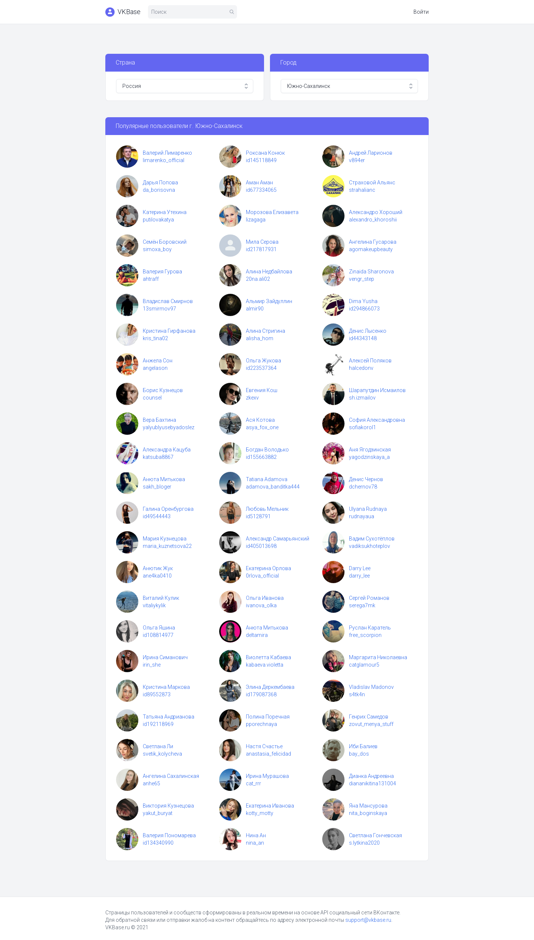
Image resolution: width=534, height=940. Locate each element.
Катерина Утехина (165, 212)
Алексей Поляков (370, 361)
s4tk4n (357, 694)
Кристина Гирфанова (169, 331)
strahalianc (362, 190)
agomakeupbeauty (371, 249)
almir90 (255, 309)
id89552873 (157, 694)
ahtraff (151, 279)
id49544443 (157, 516)
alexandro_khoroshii (373, 220)
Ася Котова (260, 420)
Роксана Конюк (265, 153)
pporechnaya (261, 724)
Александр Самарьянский (277, 539)
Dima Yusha (363, 301)
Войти (421, 12)
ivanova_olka (261, 605)
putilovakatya (158, 220)
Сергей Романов (369, 598)
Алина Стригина (265, 331)
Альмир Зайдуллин (269, 301)
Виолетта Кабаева (268, 657)
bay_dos (359, 754)
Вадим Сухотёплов (372, 539)
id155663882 (261, 457)
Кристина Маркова (166, 687)
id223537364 (261, 368)
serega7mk (362, 605)
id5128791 (258, 516)
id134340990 (158, 843)
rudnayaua (361, 516)
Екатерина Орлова (268, 568)
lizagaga (256, 220)
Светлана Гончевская (375, 835)
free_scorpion (365, 635)
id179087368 (261, 694)
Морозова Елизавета (272, 212)
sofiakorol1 (362, 427)
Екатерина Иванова (270, 806)
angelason (155, 368)
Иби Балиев (363, 746)
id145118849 (261, 160)
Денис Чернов (366, 479)
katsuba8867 (158, 457)
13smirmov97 (159, 309)
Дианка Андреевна (371, 776)
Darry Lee (359, 568)
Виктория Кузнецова (168, 806)
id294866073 (364, 309)
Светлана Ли (158, 746)
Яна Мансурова (368, 806)
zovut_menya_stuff (371, 724)
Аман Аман (259, 182)
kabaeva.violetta (264, 665)
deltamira (257, 635)
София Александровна (377, 420)
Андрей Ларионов (370, 153)
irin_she (152, 665)
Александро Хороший (375, 212)
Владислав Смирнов (168, 301)
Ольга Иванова (265, 598)
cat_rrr (253, 783)
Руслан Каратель (370, 628)
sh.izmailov (362, 398)
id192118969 (158, 724)
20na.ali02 (258, 279)
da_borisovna (159, 190)
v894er (357, 160)
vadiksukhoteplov (369, 546)
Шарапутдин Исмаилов (377, 390)
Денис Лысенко (367, 331)
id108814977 (158, 635)
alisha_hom (259, 338)
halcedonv (361, 368)
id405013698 (261, 546)
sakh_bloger (157, 487)
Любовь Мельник (267, 509)
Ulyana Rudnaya (368, 509)
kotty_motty (259, 813)
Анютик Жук (158, 568)
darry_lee (359, 576)
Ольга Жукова (263, 361)
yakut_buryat (157, 813)
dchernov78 (363, 487)
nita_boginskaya (368, 813)
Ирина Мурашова (267, 776)
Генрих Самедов (368, 717)
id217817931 (261, 249)
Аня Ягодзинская (370, 450)
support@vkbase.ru (368, 920)
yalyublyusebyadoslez (168, 427)
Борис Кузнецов (163, 390)
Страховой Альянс (372, 182)
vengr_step (361, 279)
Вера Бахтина (159, 420)
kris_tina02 (155, 338)
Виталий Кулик (161, 598)
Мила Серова (262, 242)
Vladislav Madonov (371, 687)
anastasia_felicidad (268, 754)
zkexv (252, 398)
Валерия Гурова (162, 272)
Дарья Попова (160, 182)
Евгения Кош (261, 390)
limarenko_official (163, 160)
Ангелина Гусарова (372, 242)
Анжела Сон (157, 361)
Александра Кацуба (167, 450)
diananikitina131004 (372, 783)
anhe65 (151, 783)
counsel (152, 398)
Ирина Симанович (165, 657)
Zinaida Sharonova (371, 272)
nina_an (255, 843)
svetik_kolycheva (162, 754)
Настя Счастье (264, 746)
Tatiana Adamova (266, 479)
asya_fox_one (262, 427)
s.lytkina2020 (364, 843)
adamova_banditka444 (273, 487)
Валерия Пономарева (169, 835)
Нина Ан (256, 835)
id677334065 (261, 190)
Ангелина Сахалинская (171, 776)
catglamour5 (364, 665)
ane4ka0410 (157, 576)
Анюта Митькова (164, 479)
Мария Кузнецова (165, 539)
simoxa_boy (157, 249)
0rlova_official (262, 576)
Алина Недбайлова (269, 272)
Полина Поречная (268, 717)
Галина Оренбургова (168, 509)
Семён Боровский (165, 242)
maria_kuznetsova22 (167, 546)
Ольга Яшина (159, 628)
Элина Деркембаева (270, 687)
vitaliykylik (154, 605)
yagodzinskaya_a (369, 457)
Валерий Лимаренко (167, 153)
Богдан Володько (267, 450)
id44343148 (363, 338)
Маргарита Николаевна (378, 657)
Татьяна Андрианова (168, 717)
